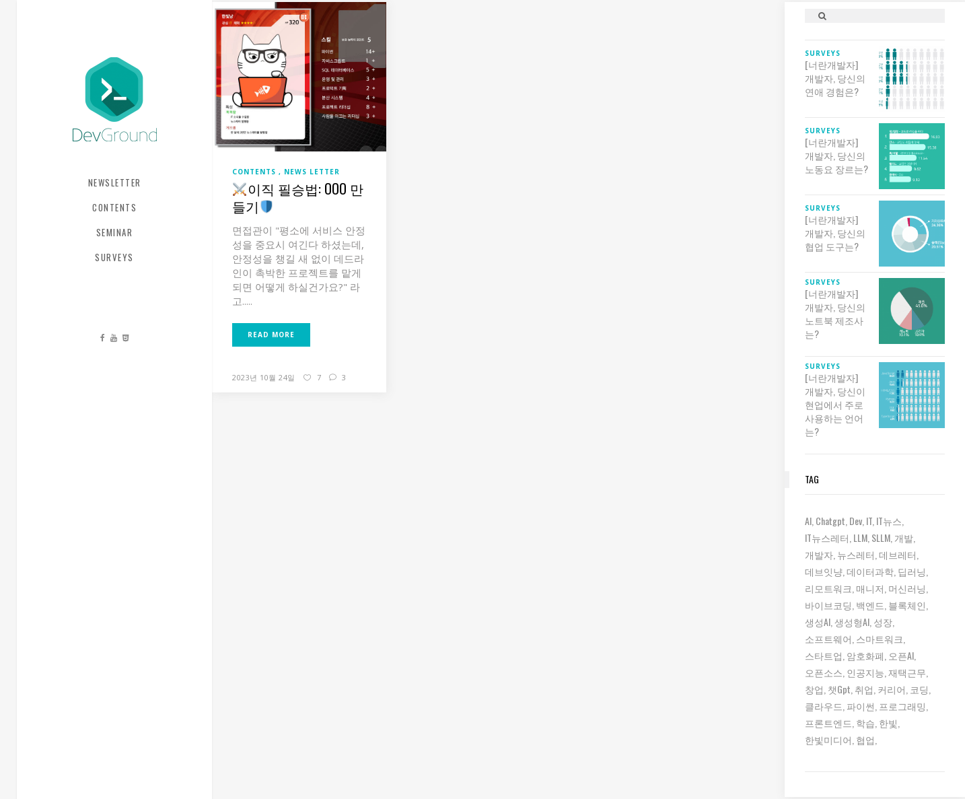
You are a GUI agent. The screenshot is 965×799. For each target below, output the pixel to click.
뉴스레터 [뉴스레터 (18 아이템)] (856, 554)
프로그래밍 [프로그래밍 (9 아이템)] (902, 706)
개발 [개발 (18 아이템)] (903, 537)
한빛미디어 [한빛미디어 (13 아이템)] (828, 739)
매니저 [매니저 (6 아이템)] (870, 588)
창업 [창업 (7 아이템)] (814, 689)
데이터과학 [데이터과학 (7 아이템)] (870, 571)
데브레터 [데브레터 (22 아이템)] (898, 554)
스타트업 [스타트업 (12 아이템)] (824, 655)
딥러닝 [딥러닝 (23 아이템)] (912, 571)
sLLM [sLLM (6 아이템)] (880, 537)
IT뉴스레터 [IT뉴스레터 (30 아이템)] (827, 537)
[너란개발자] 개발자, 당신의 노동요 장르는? (836, 155)
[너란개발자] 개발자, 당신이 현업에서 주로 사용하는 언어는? (835, 404)
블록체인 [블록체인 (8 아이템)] (907, 605)
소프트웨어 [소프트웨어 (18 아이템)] (828, 638)
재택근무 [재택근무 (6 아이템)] (907, 672)
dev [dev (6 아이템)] (855, 521)
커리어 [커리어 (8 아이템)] (892, 689)
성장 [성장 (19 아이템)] (882, 622)
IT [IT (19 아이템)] (869, 521)
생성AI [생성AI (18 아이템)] (817, 622)
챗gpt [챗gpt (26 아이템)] (839, 689)
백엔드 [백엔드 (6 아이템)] (870, 605)
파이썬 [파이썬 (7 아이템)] (861, 706)
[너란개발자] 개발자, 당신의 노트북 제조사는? (835, 314)
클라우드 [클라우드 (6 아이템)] (824, 706)
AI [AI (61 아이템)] (808, 521)
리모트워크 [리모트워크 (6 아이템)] (828, 588)
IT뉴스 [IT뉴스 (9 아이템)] (889, 521)
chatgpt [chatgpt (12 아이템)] (830, 521)
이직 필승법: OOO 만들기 (297, 197)
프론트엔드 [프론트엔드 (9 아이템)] (828, 723)
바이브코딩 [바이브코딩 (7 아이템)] (828, 605)
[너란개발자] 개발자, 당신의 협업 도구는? (835, 233)
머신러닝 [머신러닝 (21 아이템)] (907, 588)
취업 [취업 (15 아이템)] (864, 689)
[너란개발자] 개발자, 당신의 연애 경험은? (835, 78)
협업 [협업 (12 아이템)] (865, 739)
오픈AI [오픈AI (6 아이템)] (901, 655)
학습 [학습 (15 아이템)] (865, 723)
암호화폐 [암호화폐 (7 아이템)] (865, 655)
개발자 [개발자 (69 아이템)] (819, 554)
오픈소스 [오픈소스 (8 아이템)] (824, 672)
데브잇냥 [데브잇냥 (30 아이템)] (824, 571)
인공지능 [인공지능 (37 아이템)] (865, 672)
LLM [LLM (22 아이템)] (860, 537)
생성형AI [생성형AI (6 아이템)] (851, 622)
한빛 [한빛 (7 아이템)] (888, 723)
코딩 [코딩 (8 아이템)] (919, 689)
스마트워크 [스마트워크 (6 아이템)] (879, 638)
